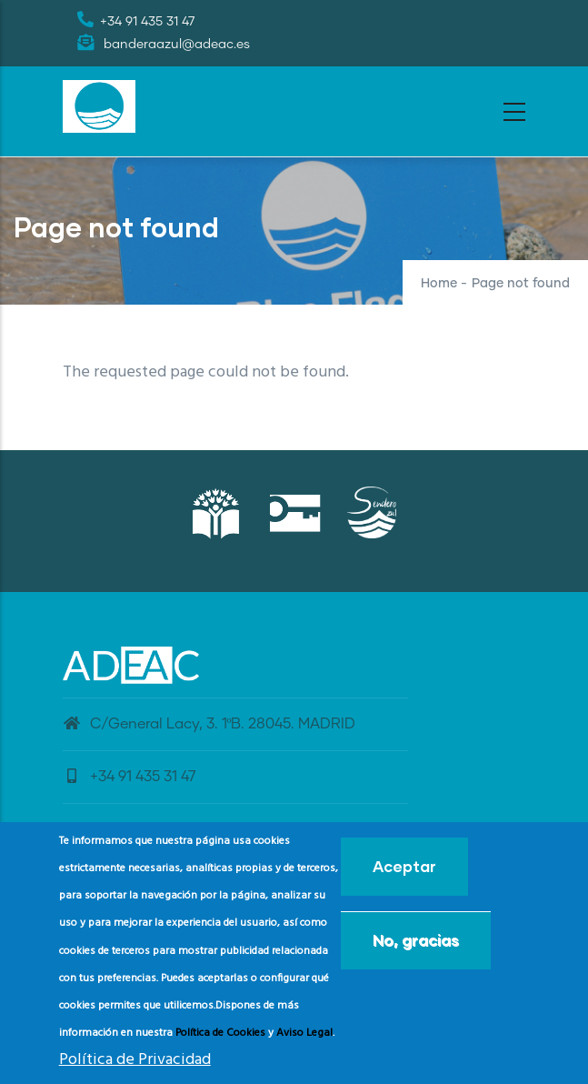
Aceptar (404, 871)
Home (439, 283)
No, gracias (416, 945)
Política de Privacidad (135, 1065)
